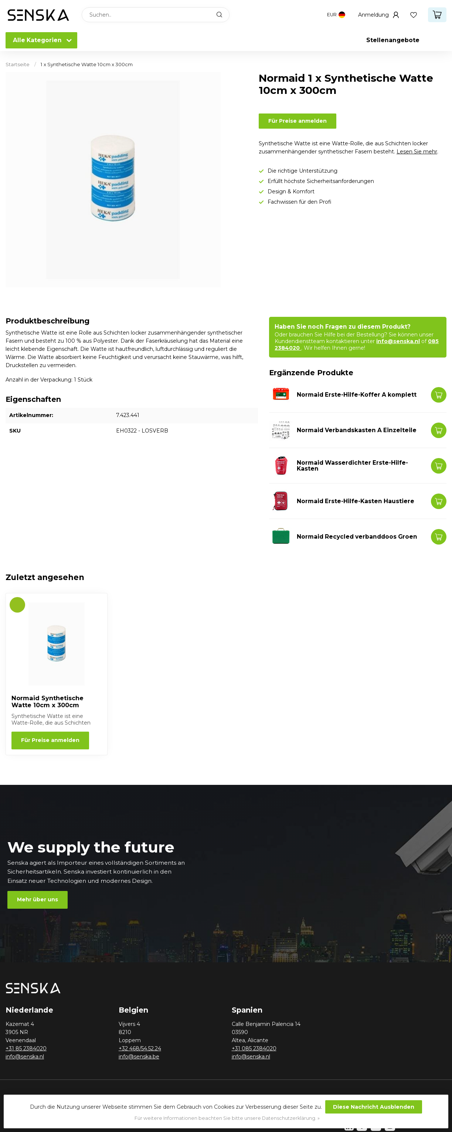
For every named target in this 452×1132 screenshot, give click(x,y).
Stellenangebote (392, 40)
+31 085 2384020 (254, 1048)
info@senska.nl (398, 341)
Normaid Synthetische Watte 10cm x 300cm (47, 702)
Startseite (18, 64)
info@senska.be (139, 1056)
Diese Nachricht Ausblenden (373, 1107)
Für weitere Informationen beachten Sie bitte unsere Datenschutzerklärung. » (227, 1118)
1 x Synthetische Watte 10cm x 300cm (87, 64)
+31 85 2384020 (26, 1048)
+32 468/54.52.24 (140, 1048)
